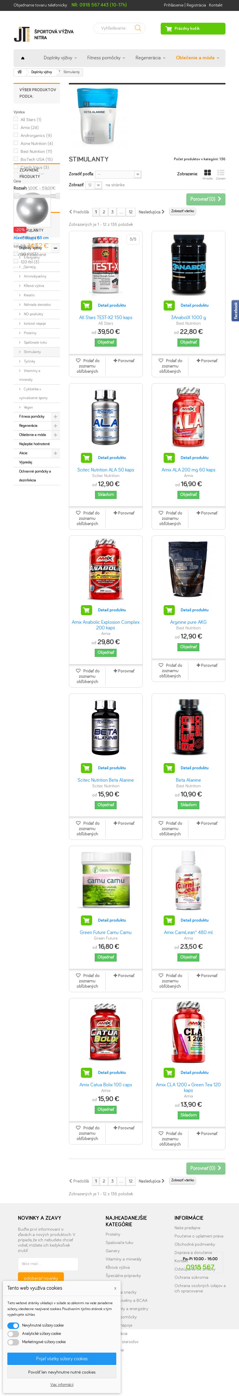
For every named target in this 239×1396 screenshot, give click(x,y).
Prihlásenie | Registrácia (185, 5)
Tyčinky (29, 521)
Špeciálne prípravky (123, 1275)
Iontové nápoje (34, 484)
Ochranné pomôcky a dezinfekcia (35, 636)
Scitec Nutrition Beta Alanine (106, 780)
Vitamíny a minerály (29, 535)
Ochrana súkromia (191, 1277)
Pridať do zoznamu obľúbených (88, 366)
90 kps (31, 214)
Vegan (28, 567)
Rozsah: (20, 188)
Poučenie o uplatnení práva (199, 1236)
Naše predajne (187, 1228)
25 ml (29, 246)
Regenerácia (148, 58)
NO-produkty (33, 474)
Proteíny (29, 493)
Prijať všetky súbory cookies (62, 1358)
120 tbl (30, 262)
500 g (29, 230)
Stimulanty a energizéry (127, 1309)
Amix (30, 127)
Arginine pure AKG (188, 622)
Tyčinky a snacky (121, 1292)
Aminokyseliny (35, 436)
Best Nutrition (36, 151)
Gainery (29, 427)
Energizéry (31, 417)
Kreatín (29, 455)
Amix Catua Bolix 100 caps (105, 1085)
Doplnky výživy (58, 58)
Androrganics (36, 135)
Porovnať (126, 361)
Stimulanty (32, 512)
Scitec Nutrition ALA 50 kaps (105, 470)
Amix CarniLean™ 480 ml (188, 932)
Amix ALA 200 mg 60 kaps (188, 470)
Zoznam (220, 174)
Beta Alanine (188, 780)
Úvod (23, 58)
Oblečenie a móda (195, 58)
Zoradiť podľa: (81, 174)
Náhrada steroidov (37, 465)
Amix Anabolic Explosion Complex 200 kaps (106, 625)
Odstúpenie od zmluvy (195, 1269)
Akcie (23, 613)
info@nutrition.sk (200, 1338)
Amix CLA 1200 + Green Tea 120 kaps (188, 1087)
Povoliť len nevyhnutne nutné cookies (62, 1372)
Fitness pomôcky (103, 58)
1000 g (30, 238)
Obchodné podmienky (195, 1244)
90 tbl (29, 254)
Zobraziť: (76, 185)
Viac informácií (62, 1385)
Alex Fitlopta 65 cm (31, 355)
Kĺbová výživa (33, 446)
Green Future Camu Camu (106, 932)
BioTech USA (37, 159)
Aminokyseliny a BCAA (126, 1300)
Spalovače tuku (119, 1242)
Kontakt (216, 5)
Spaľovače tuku (35, 502)
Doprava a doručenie (193, 1252)
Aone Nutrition (37, 143)
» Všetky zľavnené (30, 372)
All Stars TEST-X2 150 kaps (105, 317)
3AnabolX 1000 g (188, 317)
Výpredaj (25, 622)
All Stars (31, 119)
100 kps (32, 222)
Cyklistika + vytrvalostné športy (33, 553)
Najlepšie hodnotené (34, 604)
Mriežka (208, 174)
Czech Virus (35, 167)
